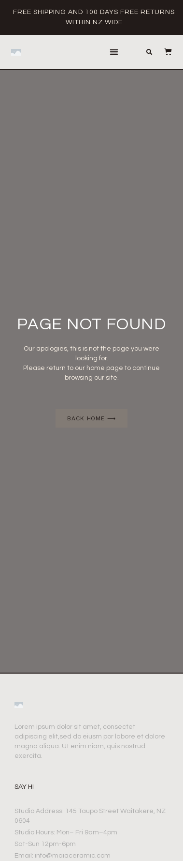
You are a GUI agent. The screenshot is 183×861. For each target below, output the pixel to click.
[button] (114, 52)
